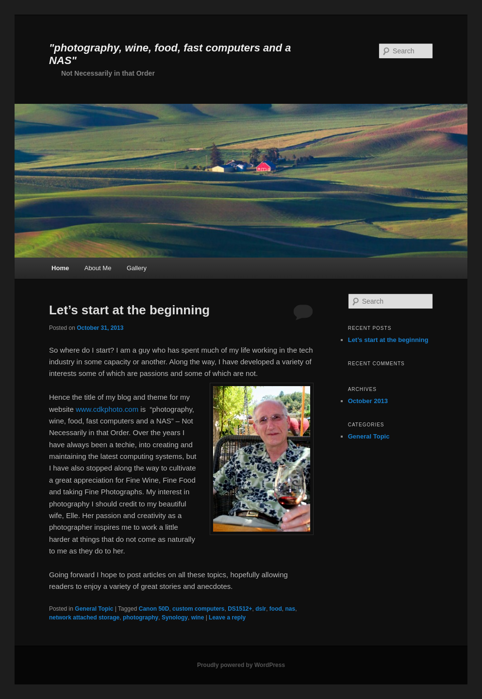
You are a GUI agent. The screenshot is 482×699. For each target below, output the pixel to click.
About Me (98, 268)
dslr (260, 608)
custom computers (198, 608)
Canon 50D (154, 608)
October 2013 (368, 401)
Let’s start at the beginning (129, 310)
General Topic (94, 608)
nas (290, 608)
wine (197, 617)
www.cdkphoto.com (107, 409)
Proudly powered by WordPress (241, 665)
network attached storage (84, 617)
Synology (175, 617)
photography (140, 617)
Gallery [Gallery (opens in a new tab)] (137, 268)
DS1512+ (240, 608)
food (275, 608)
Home (60, 268)
